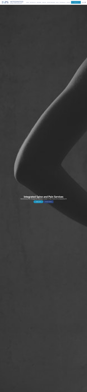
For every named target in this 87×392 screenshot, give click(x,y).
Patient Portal (48, 201)
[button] (85, 2)
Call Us (38, 201)
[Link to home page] (11, 2)
